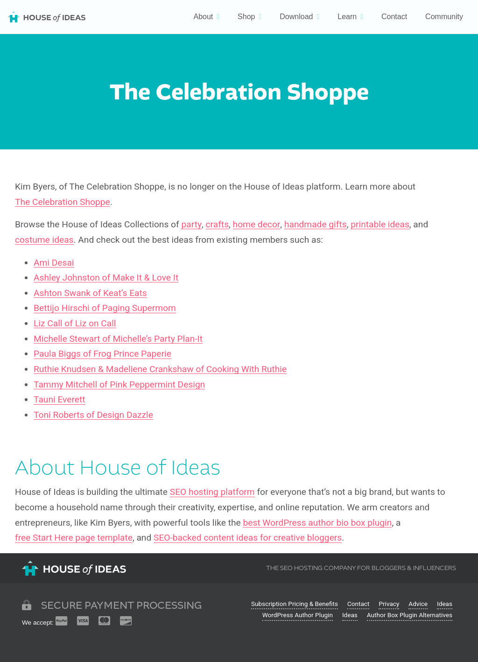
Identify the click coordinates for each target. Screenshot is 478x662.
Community (444, 17)
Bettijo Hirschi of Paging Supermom (105, 308)
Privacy (389, 603)
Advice (418, 603)
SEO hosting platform (212, 492)
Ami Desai (54, 263)
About (203, 17)
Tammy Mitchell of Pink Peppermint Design (119, 384)
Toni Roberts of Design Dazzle (93, 415)
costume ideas (44, 240)
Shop (246, 17)
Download (296, 17)
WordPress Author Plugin (297, 615)
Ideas (444, 603)
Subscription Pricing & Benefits (294, 603)
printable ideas (380, 224)
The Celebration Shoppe (62, 202)
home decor (257, 224)
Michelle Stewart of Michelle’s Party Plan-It (118, 339)
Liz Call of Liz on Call (75, 323)
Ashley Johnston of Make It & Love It (106, 277)
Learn (347, 17)
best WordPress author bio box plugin (317, 523)
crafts (217, 224)
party (191, 224)
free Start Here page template (74, 537)
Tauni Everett (59, 399)
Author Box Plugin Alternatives (409, 615)
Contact (394, 17)
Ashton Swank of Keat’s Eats (90, 293)
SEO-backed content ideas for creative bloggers (248, 537)
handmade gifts (315, 224)
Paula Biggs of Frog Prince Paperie (102, 354)
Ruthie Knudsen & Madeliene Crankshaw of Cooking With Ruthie (160, 369)
